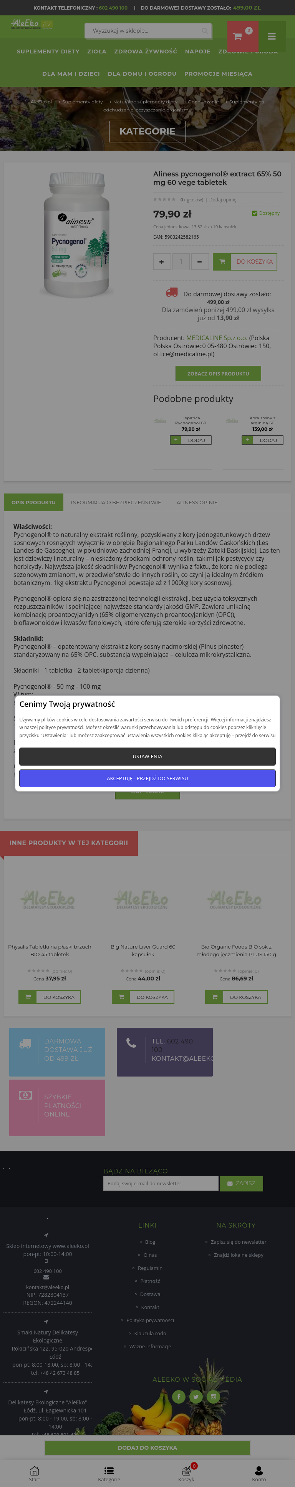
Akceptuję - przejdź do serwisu (147, 778)
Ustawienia (147, 756)
